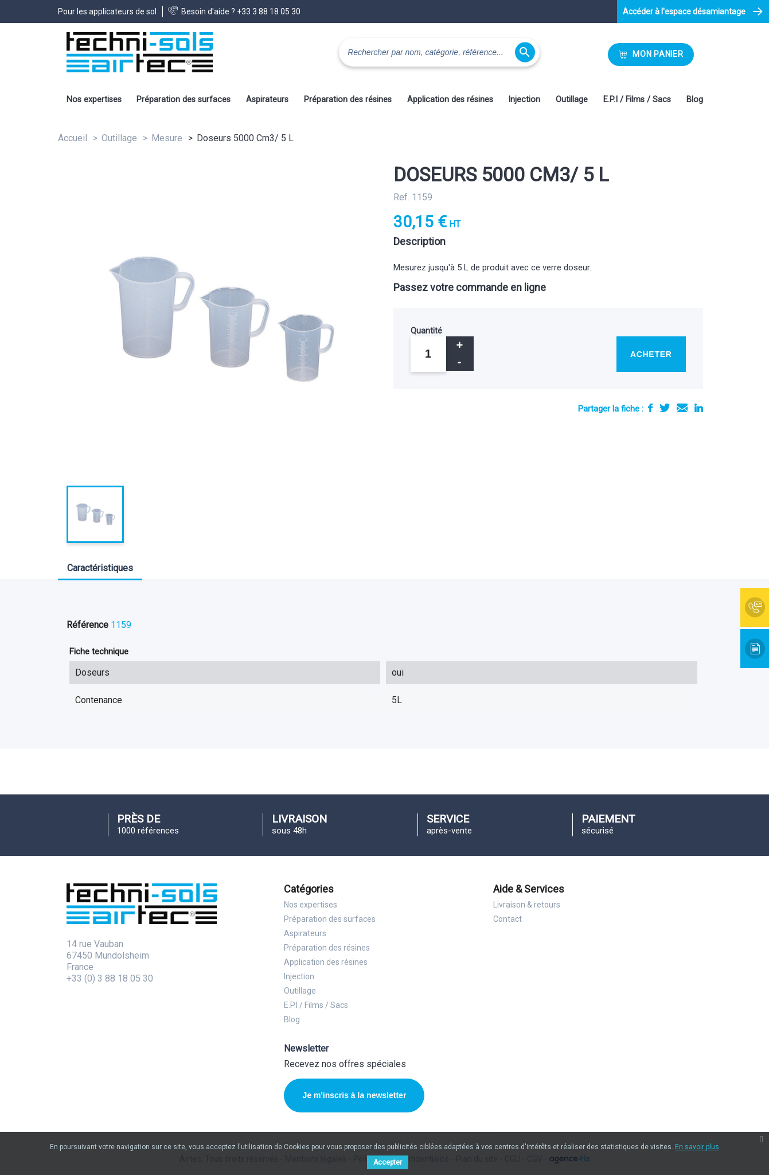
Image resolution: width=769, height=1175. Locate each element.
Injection (524, 99)
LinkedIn (698, 408)
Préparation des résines (348, 99)
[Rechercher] (439, 52)
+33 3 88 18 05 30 (268, 11)
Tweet (664, 408)
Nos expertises (94, 99)
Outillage (572, 99)
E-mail (682, 408)
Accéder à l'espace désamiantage (684, 11)
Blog (694, 99)
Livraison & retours (526, 904)
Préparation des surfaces (183, 99)
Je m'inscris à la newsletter (355, 1095)
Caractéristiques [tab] (100, 568)
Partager (650, 408)
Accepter (387, 1162)
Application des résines (450, 99)
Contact (507, 919)
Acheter (651, 354)
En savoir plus (697, 1147)
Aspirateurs (267, 99)
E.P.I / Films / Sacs (637, 99)
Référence (87, 624)
